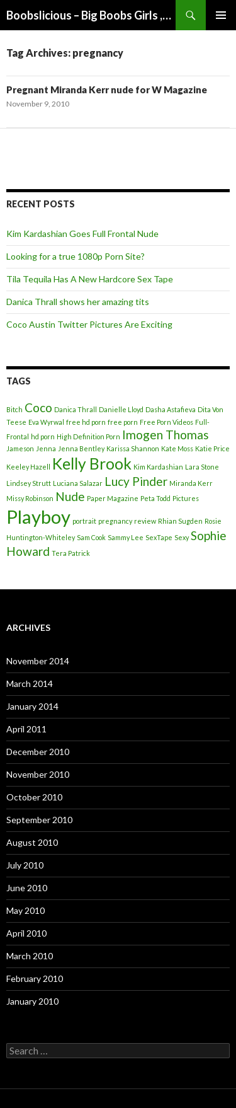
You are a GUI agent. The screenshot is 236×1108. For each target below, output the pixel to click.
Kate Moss (177, 448)
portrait (84, 521)
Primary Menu (221, 15)
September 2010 (39, 819)
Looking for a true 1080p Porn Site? (75, 256)
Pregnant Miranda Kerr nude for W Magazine (106, 89)
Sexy (181, 537)
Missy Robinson (29, 498)
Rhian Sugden (180, 521)
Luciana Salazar (78, 483)
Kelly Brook (92, 463)
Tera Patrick (71, 553)
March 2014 (29, 683)
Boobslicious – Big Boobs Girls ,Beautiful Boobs (91, 15)
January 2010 (32, 1001)
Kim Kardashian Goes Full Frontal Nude (82, 233)
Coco (38, 407)
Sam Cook (91, 537)
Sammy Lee (125, 537)
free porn (123, 422)
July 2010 (24, 865)
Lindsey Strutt (28, 483)
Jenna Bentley (81, 448)
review (145, 521)
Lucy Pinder (135, 481)
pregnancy (115, 521)
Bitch (14, 409)
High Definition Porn (88, 436)
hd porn (43, 436)
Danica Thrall (75, 409)
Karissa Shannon (132, 448)
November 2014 (37, 660)
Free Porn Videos (166, 422)
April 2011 (26, 729)
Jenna (46, 448)
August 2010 (32, 842)
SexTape (158, 537)
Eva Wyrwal (46, 422)
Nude (70, 496)
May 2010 (25, 910)
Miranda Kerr (191, 483)
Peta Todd (155, 498)
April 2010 (26, 933)
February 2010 (34, 978)
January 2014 (32, 706)
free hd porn (86, 422)
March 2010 (29, 955)
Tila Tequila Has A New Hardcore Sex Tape (89, 279)
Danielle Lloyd (121, 409)
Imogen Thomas (165, 434)
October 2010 (34, 797)
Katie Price (212, 448)
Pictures (185, 498)
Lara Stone (202, 467)
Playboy (38, 516)
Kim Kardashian (158, 467)
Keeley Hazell (28, 467)
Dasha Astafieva (170, 409)
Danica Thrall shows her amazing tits (77, 301)
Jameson (20, 448)
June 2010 (26, 887)
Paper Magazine (112, 498)
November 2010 (37, 774)
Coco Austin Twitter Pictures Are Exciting (89, 324)
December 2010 (37, 751)
